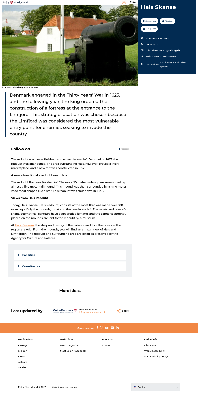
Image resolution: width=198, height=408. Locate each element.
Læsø (29, 371)
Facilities (26, 269)
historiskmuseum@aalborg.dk (163, 65)
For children (141, 9)
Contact (107, 359)
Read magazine (74, 359)
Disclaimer (146, 359)
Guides (113, 9)
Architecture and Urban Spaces (172, 79)
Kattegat (31, 359)
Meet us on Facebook (77, 365)
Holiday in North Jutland (159, 3)
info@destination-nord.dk (85, 327)
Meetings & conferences (184, 3)
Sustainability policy (152, 371)
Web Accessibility (151, 365)
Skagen (31, 365)
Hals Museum (25, 240)
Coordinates (29, 281)
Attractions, (152, 79)
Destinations (96, 9)
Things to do (57, 9)
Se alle (30, 382)
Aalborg (31, 376)
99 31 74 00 (152, 59)
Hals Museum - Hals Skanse (161, 71)
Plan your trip (77, 9)
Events (126, 9)
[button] (107, 325)
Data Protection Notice (73, 401)
